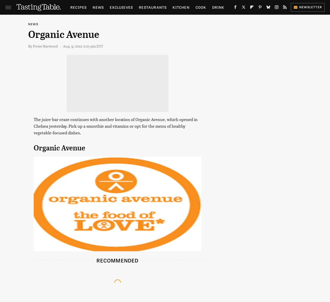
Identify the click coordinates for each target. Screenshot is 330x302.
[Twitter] (243, 8)
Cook (200, 7)
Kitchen (181, 7)
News (98, 7)
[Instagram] (276, 8)
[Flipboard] (252, 8)
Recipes (78, 7)
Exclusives (121, 7)
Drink (218, 7)
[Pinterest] (260, 8)
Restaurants (153, 7)
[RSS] (285, 8)
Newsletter (307, 7)
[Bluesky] (268, 8)
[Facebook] (235, 8)
